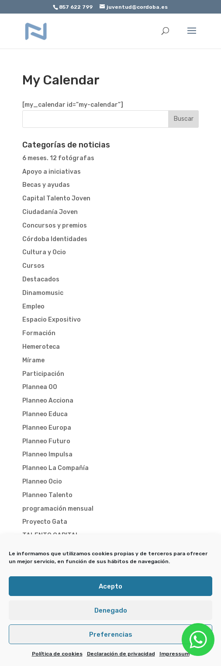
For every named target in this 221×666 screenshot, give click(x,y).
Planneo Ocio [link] (42, 481)
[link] (36, 31)
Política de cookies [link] (57, 654)
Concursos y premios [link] (54, 225)
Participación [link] (43, 374)
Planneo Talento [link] (47, 495)
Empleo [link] (33, 306)
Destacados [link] (40, 279)
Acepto (110, 586)
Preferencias (110, 634)
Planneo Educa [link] (45, 414)
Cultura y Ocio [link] (44, 252)
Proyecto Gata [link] (44, 522)
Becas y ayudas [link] (46, 185)
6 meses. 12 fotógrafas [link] (58, 158)
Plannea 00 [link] (39, 387)
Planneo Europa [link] (46, 427)
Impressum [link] (174, 654)
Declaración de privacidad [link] (121, 654)
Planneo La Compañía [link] (55, 468)
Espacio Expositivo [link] (51, 319)
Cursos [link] (33, 266)
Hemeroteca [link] (41, 347)
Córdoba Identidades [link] (54, 239)
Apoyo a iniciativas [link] (51, 171)
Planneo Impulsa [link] (47, 454)
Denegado (110, 610)
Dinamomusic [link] (42, 293)
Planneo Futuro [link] (46, 441)
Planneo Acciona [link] (47, 400)
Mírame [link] (33, 360)
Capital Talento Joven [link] (56, 198)
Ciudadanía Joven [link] (50, 212)
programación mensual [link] (57, 508)
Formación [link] (38, 333)
